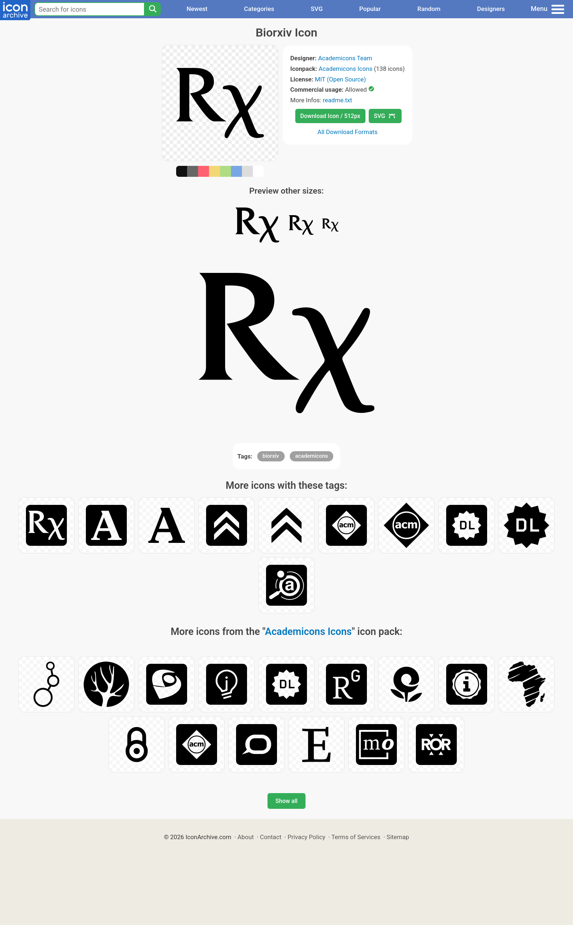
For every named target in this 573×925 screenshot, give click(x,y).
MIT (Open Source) (340, 79)
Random (428, 8)
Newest (196, 8)
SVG (317, 8)
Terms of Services (355, 837)
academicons (311, 456)
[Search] (152, 9)
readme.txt (337, 100)
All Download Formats (348, 132)
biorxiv (271, 456)
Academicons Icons (345, 68)
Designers (491, 8)
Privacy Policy (306, 837)
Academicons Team (345, 58)
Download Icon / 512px (330, 116)
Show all (286, 801)
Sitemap (398, 837)
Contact (270, 837)
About (246, 837)
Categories (259, 8)
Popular (370, 8)
